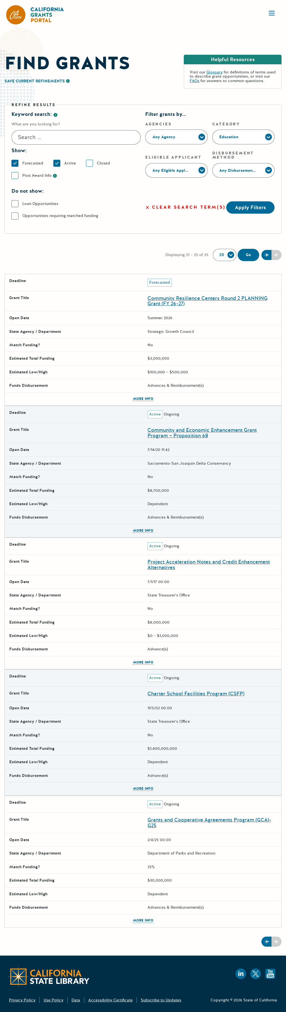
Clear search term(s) (185, 207)
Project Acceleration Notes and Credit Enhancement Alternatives (208, 564)
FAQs (194, 80)
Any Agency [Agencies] (163, 137)
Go (248, 254)
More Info (143, 399)
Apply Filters (250, 207)
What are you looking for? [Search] (35, 124)
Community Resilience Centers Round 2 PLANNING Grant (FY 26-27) (207, 301)
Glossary (214, 72)
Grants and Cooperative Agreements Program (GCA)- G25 (209, 823)
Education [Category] (228, 137)
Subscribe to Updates (161, 1000)
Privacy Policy (22, 1000)
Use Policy (53, 1000)
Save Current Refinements (34, 81)
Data (76, 1000)
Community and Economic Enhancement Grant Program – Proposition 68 (202, 433)
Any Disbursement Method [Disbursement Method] (244, 170)
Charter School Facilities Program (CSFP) (195, 693)
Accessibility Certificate (110, 1000)
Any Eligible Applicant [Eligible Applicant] (173, 170)
